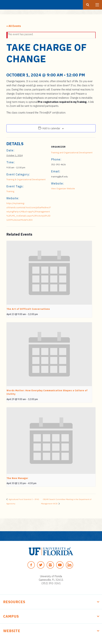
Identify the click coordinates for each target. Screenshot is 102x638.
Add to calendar (51, 128)
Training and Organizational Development (71, 152)
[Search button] (87, 5)
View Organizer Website (63, 188)
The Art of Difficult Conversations (28, 309)
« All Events (13, 26)
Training (10, 191)
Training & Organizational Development (25, 179)
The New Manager (17, 478)
